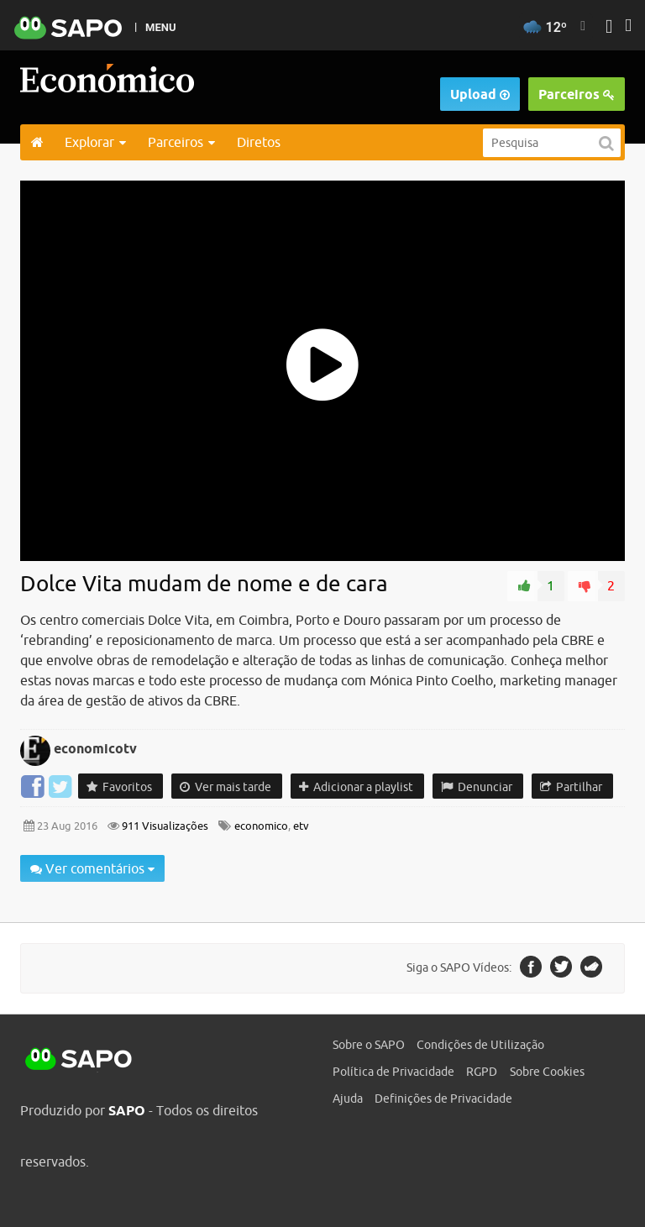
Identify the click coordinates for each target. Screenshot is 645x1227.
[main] (322, 540)
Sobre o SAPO (369, 1044)
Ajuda (348, 1098)
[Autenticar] (609, 28)
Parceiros (576, 94)
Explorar (95, 141)
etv (301, 826)
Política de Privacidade (393, 1071)
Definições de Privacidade (443, 1098)
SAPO (79, 1060)
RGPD (481, 1071)
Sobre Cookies (547, 1071)
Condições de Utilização (480, 1044)
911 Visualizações (163, 826)
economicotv (95, 749)
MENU (160, 27)
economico (261, 826)
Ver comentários (92, 868)
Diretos (259, 141)
